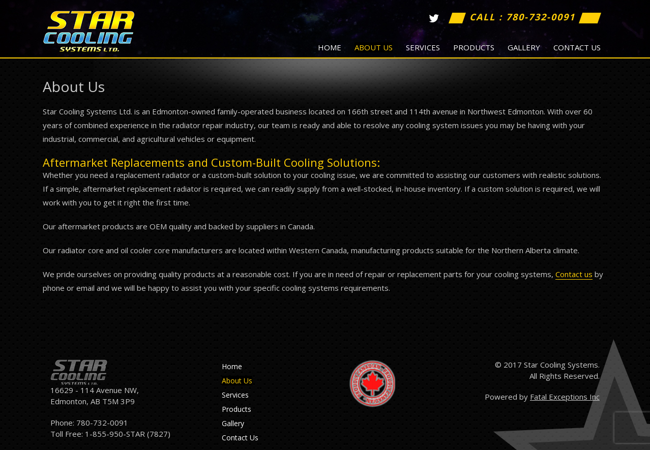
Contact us (574, 274)
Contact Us (577, 47)
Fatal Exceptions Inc (565, 397)
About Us (373, 47)
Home (329, 47)
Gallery (524, 47)
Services (423, 47)
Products (473, 47)
